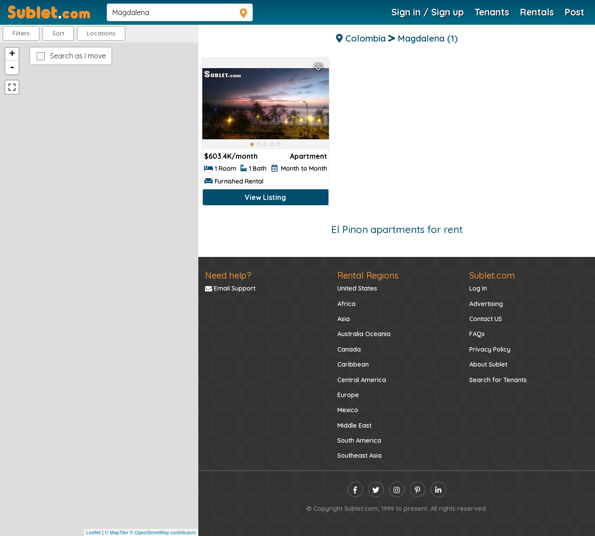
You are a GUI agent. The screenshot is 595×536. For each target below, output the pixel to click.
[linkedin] (438, 489)
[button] (101, 33)
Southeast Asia (359, 455)
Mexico (347, 410)
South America (359, 440)
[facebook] (355, 489)
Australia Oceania (363, 334)
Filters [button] (21, 33)
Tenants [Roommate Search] (492, 12)
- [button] (12, 67)
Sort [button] (58, 33)
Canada (349, 349)
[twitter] (376, 489)
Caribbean (353, 364)
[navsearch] (180, 12)
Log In (478, 288)
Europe (348, 395)
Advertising (486, 304)
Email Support (230, 288)
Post (574, 12)
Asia (343, 319)
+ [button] (12, 54)
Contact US (485, 319)
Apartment (308, 156)
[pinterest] (417, 489)
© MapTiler (117, 532)
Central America (361, 380)
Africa (346, 304)
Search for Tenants (498, 380)
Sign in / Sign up (427, 12)
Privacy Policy (489, 349)
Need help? (228, 275)
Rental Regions (367, 275)
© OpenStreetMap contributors (163, 532)
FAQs (477, 334)
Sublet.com (492, 275)
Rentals (537, 12)
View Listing (265, 197)
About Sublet (488, 364)
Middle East (354, 425)
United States (357, 288)
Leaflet (93, 532)
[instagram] (397, 489)
